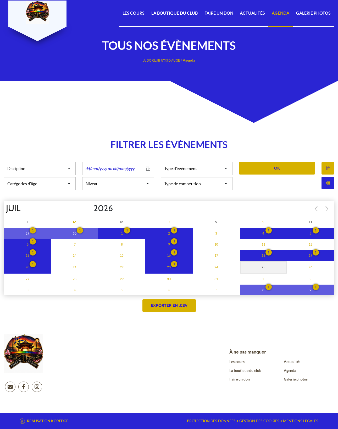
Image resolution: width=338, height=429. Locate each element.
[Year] (89, 208)
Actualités (252, 13)
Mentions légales (300, 421)
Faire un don (239, 379)
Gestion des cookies (259, 421)
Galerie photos (313, 13)
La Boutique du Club (174, 13)
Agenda (280, 13)
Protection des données (211, 421)
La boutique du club (245, 370)
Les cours (134, 13)
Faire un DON (218, 13)
